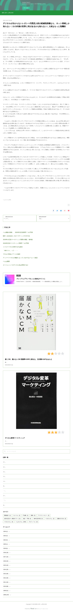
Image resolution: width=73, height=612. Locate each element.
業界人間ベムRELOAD (7, 12)
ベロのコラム (49, 518)
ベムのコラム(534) (7, 199)
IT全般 (25, 515)
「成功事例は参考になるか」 (10, 500)
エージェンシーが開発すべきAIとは (12, 471)
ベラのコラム (8, 521)
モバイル (16, 515)
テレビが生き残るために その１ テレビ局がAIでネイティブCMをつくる (22, 462)
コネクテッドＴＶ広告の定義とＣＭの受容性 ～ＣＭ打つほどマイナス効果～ (22, 481)
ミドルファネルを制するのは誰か (13, 247)
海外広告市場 (38, 518)
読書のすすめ (61, 518)
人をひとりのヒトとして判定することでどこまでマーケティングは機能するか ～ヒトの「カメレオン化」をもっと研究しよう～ (36, 467)
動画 (33, 515)
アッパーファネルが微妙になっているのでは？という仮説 (20, 257)
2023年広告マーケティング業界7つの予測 (14, 486)
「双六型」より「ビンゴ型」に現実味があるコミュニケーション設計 (21, 491)
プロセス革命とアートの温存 (11, 254)
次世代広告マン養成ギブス (12, 518)
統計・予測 (27, 518)
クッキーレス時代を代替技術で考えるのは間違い (15, 495)
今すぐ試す (26, 7)
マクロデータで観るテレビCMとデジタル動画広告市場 (17, 476)
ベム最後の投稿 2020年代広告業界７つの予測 (18, 232)
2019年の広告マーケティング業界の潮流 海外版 (18, 239)
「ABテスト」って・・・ (10, 250)
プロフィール (33, 521)
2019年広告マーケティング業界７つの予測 (16, 243)
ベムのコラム (21, 521)
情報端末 (7, 515)
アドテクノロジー (43, 515)
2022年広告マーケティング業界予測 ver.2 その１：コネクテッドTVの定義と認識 (24, 505)
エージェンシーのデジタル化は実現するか (15, 265)
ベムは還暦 (6, 261)
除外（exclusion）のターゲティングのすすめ (16, 236)
